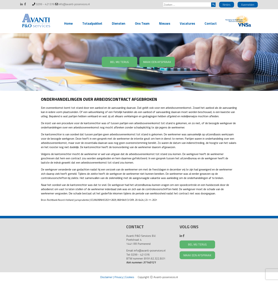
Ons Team (142, 23)
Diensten (118, 23)
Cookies (129, 277)
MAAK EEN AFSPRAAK (157, 62)
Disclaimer (106, 277)
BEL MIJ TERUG (119, 62)
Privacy (118, 277)
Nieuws (164, 23)
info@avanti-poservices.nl (74, 4)
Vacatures (187, 23)
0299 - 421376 (45, 4)
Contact (211, 23)
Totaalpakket (92, 23)
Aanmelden (247, 4)
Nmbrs (226, 4)
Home (68, 23)
